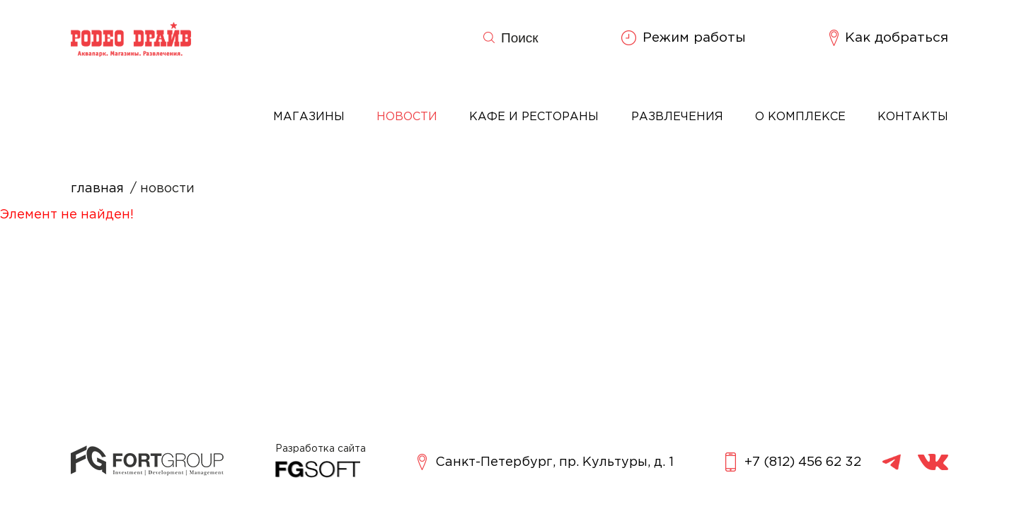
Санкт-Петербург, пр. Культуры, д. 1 (546, 462)
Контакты (912, 117)
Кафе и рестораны (534, 117)
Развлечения (677, 117)
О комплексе (800, 117)
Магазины (309, 117)
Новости (406, 117)
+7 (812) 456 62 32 (793, 462)
